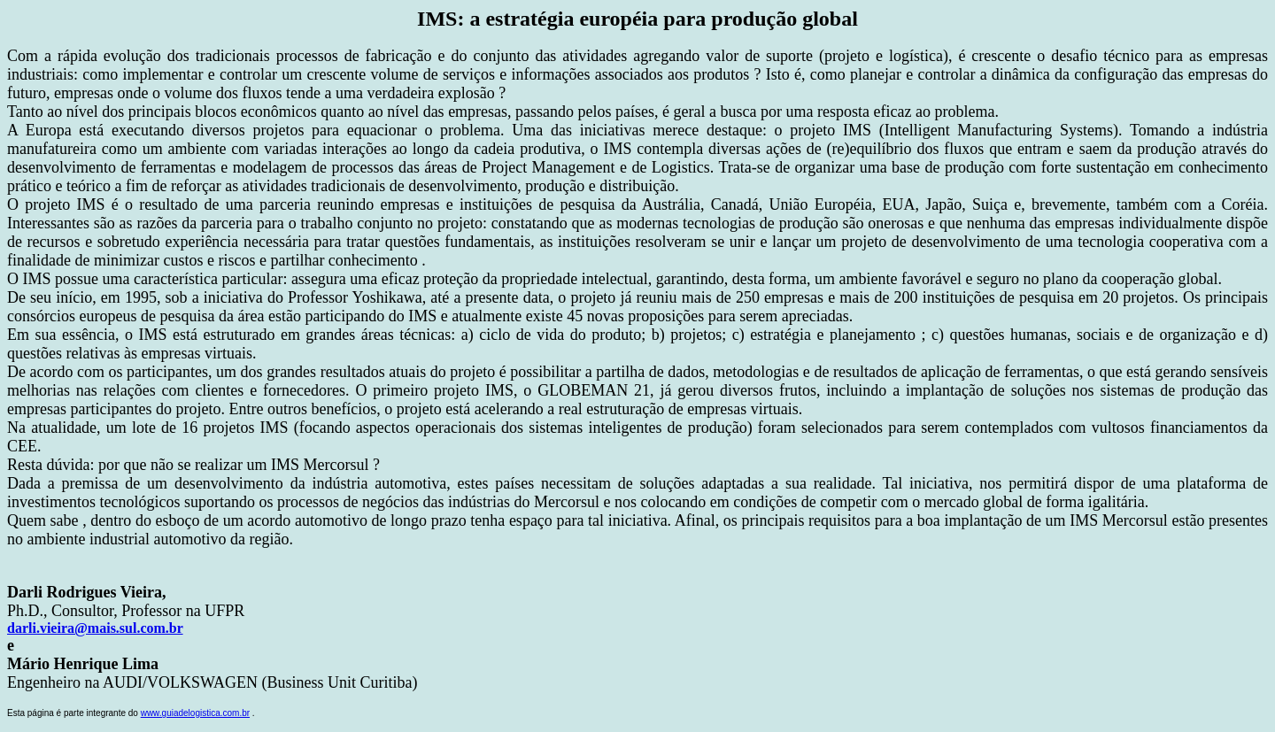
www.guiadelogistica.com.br (195, 713)
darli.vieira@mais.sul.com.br (95, 628)
